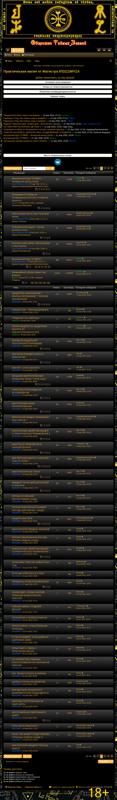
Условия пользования (57, 82)
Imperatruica (81, 681)
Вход (18, 55)
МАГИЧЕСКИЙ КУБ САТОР (26, 471)
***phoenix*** (81, 444)
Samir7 (15, 203)
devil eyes (80, 562)
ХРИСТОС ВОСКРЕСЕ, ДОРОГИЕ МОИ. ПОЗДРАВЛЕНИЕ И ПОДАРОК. (38, 138)
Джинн (78, 648)
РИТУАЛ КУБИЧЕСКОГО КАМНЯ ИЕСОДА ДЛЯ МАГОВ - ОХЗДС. (29, 509)
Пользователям (24, 235)
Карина (79, 617)
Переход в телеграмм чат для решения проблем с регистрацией (59, 66)
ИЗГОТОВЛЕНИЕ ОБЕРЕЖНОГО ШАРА (29, 714)
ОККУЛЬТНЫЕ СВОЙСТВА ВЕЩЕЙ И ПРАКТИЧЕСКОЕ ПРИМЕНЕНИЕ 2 (31, 432)
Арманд (79, 309)
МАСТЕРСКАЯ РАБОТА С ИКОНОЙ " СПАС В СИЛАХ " (31, 459)
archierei (79, 272)
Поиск (9, 55)
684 (48, 283)
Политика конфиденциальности (58, 91)
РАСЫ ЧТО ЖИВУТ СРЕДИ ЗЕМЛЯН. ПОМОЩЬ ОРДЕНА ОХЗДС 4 (31, 735)
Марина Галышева (83, 213)
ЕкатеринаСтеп (82, 226)
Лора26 (79, 548)
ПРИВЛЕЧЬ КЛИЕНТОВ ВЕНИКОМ (30, 581)
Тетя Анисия (81, 292)
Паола (78, 529)
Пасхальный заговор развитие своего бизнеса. (26, 147)
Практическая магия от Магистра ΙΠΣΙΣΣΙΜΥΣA (42, 71)
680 (32, 283)
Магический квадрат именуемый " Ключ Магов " (31, 418)
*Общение (22, 221)
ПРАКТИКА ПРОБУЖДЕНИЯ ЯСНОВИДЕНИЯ (26, 391)
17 (42, 267)
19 (49, 267)
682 (40, 283)
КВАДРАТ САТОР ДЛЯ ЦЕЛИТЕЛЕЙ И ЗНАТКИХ (30, 484)
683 (44, 283)
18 (45, 267)
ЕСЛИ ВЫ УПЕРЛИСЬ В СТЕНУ (28, 573)
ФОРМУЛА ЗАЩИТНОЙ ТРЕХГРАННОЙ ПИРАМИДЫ (27, 342)
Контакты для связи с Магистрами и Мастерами (31, 244)
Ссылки (8, 51)
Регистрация (29, 55)
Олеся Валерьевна (83, 518)
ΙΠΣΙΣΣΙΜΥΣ (16, 302)
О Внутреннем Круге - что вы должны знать (28, 228)
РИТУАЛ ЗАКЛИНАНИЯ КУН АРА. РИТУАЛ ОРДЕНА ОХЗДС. (29, 539)
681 (36, 283)
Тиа (77, 745)
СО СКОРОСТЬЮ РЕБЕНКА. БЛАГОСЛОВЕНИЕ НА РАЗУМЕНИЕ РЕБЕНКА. (31, 662)
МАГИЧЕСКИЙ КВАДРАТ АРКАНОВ (30, 529)
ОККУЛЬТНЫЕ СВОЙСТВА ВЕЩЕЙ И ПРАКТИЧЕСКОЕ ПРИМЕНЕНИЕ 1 (31, 550)
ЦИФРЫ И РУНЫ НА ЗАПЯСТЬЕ (28, 681)
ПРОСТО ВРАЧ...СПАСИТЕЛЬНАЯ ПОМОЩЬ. (29, 627)
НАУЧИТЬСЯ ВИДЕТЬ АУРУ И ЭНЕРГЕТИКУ (27, 355)
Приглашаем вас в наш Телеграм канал (30, 215)
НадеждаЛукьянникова (85, 194)
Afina (78, 581)
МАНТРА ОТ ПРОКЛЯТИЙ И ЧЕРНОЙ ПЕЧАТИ (27, 446)
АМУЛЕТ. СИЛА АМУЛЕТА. (26, 367)
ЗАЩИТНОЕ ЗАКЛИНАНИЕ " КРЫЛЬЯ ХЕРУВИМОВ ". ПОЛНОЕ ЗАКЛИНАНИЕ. (30, 296)
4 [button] (108, 168)
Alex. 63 (79, 340)
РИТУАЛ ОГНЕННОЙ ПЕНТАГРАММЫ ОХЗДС (24, 497)
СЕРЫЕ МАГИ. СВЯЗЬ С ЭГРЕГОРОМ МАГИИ (24, 649)
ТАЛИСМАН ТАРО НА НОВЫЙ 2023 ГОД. (31, 564)
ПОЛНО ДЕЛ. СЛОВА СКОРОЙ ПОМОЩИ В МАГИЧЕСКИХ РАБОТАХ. (28, 595)
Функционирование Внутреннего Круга (33, 186)
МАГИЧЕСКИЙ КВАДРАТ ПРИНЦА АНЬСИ (30, 747)
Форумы (45, 50)
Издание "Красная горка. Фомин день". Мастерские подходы (32, 130)
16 (39, 267)
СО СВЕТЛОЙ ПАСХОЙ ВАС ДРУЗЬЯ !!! (22, 133)
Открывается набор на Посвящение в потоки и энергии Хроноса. (34, 136)
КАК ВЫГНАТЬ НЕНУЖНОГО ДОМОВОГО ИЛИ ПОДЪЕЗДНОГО (30, 691)
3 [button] (105, 168)
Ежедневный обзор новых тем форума (22, 121)
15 (36, 267)
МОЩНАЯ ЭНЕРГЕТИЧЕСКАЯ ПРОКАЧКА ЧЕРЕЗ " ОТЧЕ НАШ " (29, 377)
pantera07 (80, 242)
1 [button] (98, 168)
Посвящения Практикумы (22, 205)
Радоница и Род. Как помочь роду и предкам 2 (25, 124)
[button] (94, 168)
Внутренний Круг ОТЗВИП (16, 144)
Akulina (79, 403)
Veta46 (79, 375)
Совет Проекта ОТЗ (20, 184)
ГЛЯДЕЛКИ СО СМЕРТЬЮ (25, 317)
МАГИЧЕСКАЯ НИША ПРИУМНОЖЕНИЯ (23, 405)
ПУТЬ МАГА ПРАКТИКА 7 (25, 725)
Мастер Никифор (19, 261)
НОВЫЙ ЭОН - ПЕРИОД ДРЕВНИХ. (30, 309)
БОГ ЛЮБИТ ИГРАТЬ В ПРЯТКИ (29, 673)
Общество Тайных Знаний (24, 50)
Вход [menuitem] (104, 51)
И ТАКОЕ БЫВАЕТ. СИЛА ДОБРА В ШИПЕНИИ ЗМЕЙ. (30, 638)
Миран (79, 178)
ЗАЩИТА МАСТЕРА (22, 518)
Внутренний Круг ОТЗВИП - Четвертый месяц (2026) (28, 141)
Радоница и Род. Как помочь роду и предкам (25, 127)
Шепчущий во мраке (84, 725)
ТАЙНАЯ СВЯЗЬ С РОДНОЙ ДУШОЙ (26, 608)
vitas (78, 353)
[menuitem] (99, 50)
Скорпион (80, 712)
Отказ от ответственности (57, 87)
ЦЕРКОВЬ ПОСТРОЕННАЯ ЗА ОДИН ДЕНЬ (27, 702)
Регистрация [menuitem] (110, 51)
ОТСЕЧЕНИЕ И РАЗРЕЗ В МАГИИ (29, 617)
